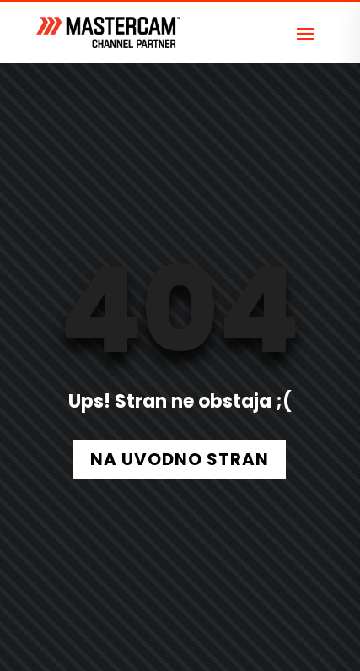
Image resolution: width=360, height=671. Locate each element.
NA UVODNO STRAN (179, 459)
